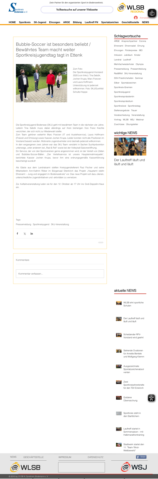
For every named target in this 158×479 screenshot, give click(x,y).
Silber (117, 82)
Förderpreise (131, 50)
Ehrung (141, 45)
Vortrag (117, 119)
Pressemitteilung (138, 69)
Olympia (140, 64)
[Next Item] (141, 146)
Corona (142, 41)
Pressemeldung (23, 224)
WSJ (132, 119)
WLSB (125, 119)
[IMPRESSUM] (70, 457)
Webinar (140, 119)
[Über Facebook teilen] (17, 233)
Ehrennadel (130, 45)
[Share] (141, 457)
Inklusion (118, 55)
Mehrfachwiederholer (124, 64)
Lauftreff (127, 59)
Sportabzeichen (128, 82)
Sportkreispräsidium (123, 101)
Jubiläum (128, 55)
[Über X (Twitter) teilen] (24, 233)
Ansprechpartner (129, 41)
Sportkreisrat (120, 106)
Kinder (137, 55)
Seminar (139, 78)
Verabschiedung (122, 115)
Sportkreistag (134, 106)
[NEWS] (15, 456)
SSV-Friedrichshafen (123, 78)
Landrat (117, 59)
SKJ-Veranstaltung (60, 224)
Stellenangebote (121, 110)
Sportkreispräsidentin (124, 96)
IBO (140, 50)
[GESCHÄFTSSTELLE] (34, 457)
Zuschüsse (119, 124)
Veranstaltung (138, 115)
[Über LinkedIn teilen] (31, 233)
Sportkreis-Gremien (123, 87)
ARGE (117, 41)
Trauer (134, 110)
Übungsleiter (132, 124)
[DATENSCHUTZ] (97, 457)
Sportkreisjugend (41, 224)
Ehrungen (118, 50)
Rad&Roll (118, 73)
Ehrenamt (118, 45)
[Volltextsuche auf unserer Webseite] (77, 10)
